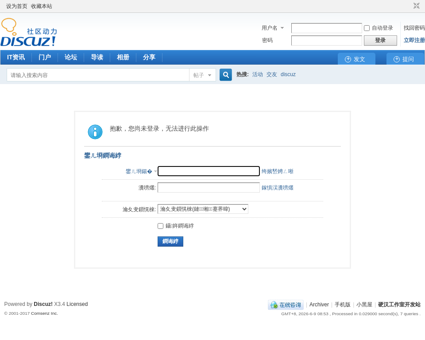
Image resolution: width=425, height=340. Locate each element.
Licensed (77, 304)
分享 (149, 57)
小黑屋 (364, 304)
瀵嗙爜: (147, 188)
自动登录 (378, 28)
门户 (45, 57)
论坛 (71, 57)
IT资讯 (16, 57)
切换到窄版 (415, 6)
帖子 (198, 75)
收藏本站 (41, 6)
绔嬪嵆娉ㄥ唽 (278, 171)
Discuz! (43, 304)
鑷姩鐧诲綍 (176, 226)
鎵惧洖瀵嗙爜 (278, 188)
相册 (123, 57)
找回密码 (414, 28)
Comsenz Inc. (44, 313)
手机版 (343, 304)
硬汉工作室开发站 (399, 304)
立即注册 (414, 40)
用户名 (270, 28)
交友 (272, 74)
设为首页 (16, 6)
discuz (288, 74)
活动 (257, 74)
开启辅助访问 (408, 6)
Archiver (319, 304)
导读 (97, 57)
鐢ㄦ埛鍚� (139, 171)
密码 (267, 40)
